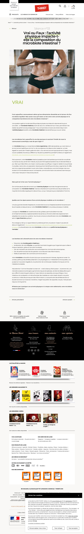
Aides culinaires (16, 451)
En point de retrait (30, 439)
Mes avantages (70, 14)
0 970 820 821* (50, 339)
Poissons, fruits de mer (26, 449)
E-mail (50, 349)
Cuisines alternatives (63, 451)
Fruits (22, 451)
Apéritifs (25, 447)
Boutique (33, 453)
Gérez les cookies (17, 494)
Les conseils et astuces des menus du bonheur (30, 459)
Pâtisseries (42, 451)
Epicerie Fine (15, 453)
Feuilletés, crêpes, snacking (45, 447)
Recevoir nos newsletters (33, 382)
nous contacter (50, 333)
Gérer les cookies (73, 516)
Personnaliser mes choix (37, 528)
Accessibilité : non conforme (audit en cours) (22, 496)
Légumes (45, 449)
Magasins (40, 439)
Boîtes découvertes (25, 453)
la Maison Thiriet (16, 333)
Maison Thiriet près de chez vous (33, 338)
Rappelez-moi (50, 346)
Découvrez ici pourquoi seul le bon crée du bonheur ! (16, 339)
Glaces (27, 451)
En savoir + (42, 465)
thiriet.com (17, 493)
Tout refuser (58, 528)
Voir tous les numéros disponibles (18, 406)
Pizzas (55, 447)
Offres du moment (17, 447)
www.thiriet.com (57, 501)
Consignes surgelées (50, 439)
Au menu (14, 459)
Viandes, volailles (37, 449)
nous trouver (33, 333)
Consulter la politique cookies (36, 523)
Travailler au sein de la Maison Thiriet (67, 338)
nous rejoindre (67, 333)
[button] (65, 6)
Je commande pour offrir (44, 441)
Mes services (49, 14)
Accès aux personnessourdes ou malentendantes (50, 353)
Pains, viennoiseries (51, 451)
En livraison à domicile (17, 439)
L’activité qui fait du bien (19, 22)
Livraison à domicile (62, 439)
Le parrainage (15, 441)
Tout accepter (73, 528)
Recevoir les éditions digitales (17, 382)
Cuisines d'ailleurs (62, 447)
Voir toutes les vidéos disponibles (18, 430)
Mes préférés (59, 14)
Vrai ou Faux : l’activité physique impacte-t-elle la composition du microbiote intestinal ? (51, 22)
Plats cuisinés (15, 449)
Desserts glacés (34, 451)
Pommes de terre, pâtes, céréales (59, 449)
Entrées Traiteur (32, 447)
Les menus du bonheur (29, 14)
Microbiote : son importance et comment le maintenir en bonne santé (33, 155)
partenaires (68, 501)
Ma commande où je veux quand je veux (33, 342)
